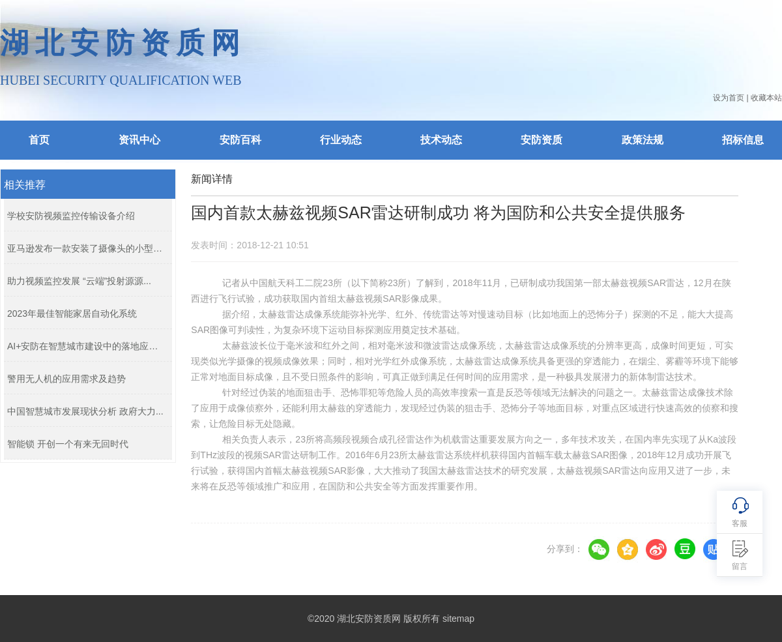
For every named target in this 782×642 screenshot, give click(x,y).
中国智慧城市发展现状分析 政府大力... (85, 411)
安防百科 (240, 139)
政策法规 (642, 139)
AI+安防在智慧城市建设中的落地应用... (86, 346)
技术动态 (441, 139)
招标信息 (743, 139)
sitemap (458, 618)
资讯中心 (139, 139)
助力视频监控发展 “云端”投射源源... (79, 281)
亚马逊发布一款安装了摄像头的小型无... (86, 248)
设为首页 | (730, 97)
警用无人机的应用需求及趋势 (66, 378)
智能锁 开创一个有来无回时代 (67, 444)
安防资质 (541, 139)
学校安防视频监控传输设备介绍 (71, 216)
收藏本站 (766, 97)
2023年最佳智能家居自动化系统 (72, 313)
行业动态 (341, 139)
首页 (39, 139)
